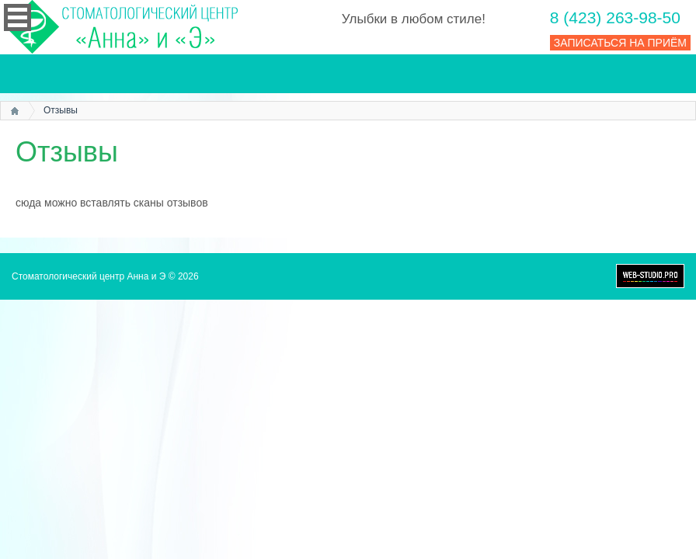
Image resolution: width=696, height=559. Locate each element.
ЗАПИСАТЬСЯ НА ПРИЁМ (620, 42)
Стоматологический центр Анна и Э (88, 276)
